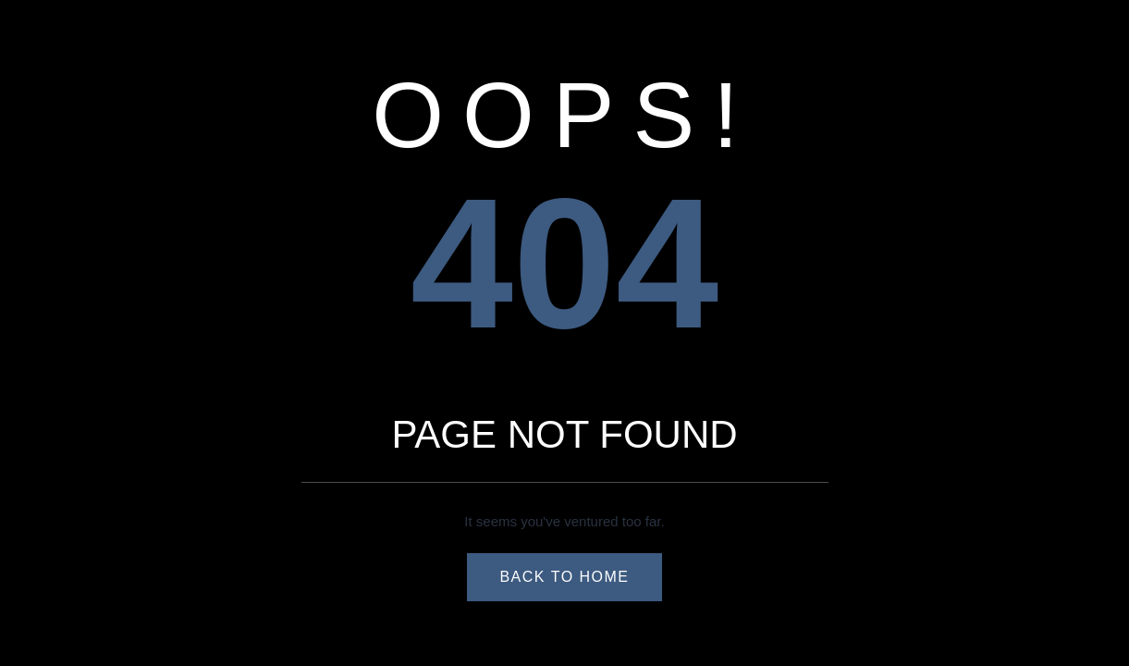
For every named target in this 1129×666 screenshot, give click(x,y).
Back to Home (564, 577)
